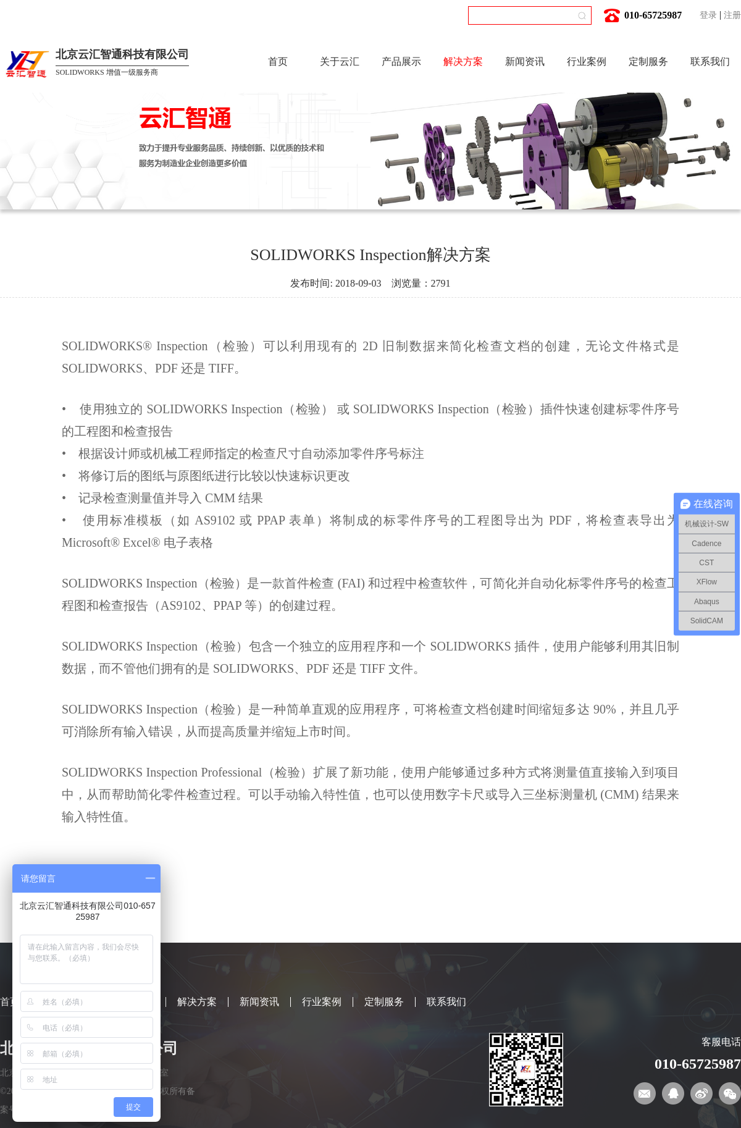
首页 (278, 61)
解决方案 (463, 61)
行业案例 (586, 61)
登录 (708, 15)
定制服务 (648, 61)
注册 (732, 15)
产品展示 (401, 61)
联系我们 (710, 61)
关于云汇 (339, 61)
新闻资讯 (525, 61)
